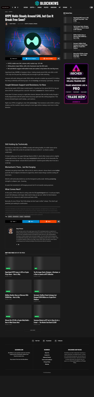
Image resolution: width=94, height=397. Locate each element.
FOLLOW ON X (5, 7)
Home (6, 11)
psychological (41, 192)
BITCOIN (26, 7)
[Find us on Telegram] (15, 7)
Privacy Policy (47, 362)
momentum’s (33, 158)
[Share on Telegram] (30, 58)
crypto (21, 216)
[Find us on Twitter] (12, 7)
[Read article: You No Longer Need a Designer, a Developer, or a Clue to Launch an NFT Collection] (47, 263)
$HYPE (10, 216)
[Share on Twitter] (13, 58)
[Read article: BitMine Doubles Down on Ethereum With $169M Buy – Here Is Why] (18, 286)
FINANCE (40, 7)
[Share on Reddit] (48, 58)
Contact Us (46, 355)
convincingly (33, 103)
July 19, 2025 (20, 23)
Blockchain (15, 216)
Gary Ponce (12, 23)
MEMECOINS (53, 7)
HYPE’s (25, 147)
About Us (47, 353)
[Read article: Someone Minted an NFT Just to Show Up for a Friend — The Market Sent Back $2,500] (47, 311)
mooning (35, 80)
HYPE (17, 72)
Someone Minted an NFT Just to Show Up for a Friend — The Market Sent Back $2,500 (46, 321)
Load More (32, 330)
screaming (53, 179)
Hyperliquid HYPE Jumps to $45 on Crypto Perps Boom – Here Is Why (17, 273)
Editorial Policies (47, 357)
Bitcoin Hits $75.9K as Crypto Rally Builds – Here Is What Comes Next (17, 321)
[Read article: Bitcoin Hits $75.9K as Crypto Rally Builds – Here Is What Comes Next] (18, 311)
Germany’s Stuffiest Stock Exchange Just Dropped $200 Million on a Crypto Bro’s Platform (45, 297)
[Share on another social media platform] (58, 58)
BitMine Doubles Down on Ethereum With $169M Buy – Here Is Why (16, 296)
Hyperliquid (27, 216)
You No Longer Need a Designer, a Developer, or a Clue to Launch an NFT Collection (47, 273)
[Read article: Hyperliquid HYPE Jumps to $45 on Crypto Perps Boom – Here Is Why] (18, 263)
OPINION (65, 7)
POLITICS (46, 7)
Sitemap (47, 364)
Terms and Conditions (47, 359)
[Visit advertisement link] (76, 83)
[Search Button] (70, 7)
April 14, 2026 (8, 276)
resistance (39, 90)
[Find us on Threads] (17, 7)
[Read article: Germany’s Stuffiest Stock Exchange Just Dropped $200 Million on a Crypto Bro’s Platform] (47, 286)
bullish (57, 170)
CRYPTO (32, 7)
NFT (60, 7)
